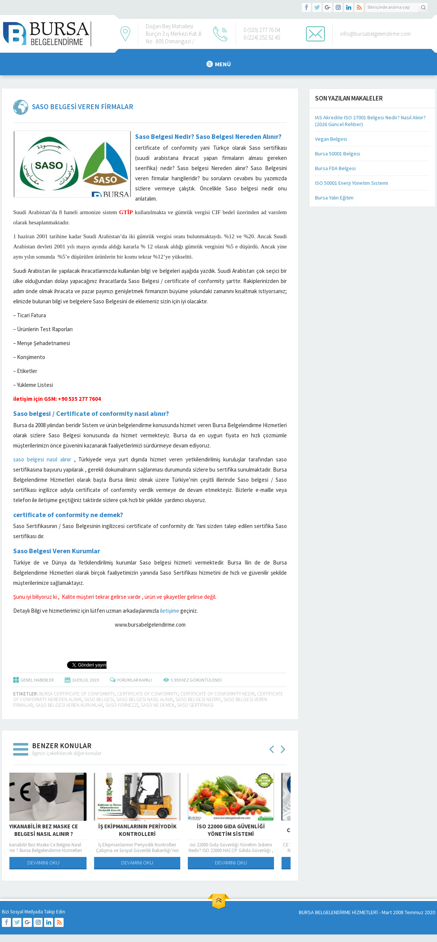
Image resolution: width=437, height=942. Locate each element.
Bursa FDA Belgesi (335, 168)
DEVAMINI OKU (56, 862)
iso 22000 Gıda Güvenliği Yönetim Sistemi (244, 830)
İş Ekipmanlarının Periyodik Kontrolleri (150, 830)
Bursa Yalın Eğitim (334, 197)
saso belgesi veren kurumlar (69, 705)
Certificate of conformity (94, 413)
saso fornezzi (121, 705)
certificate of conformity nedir (217, 694)
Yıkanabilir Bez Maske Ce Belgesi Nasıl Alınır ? (56, 830)
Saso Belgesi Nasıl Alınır (144, 699)
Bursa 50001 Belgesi (337, 153)
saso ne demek (157, 705)
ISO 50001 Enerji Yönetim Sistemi (351, 183)
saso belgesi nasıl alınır (42, 459)
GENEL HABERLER (36, 680)
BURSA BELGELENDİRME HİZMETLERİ (338, 912)
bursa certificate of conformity (76, 694)
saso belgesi (99, 699)
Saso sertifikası (195, 705)
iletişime (169, 610)
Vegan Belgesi (331, 138)
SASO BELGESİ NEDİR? (198, 699)
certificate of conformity (147, 694)
